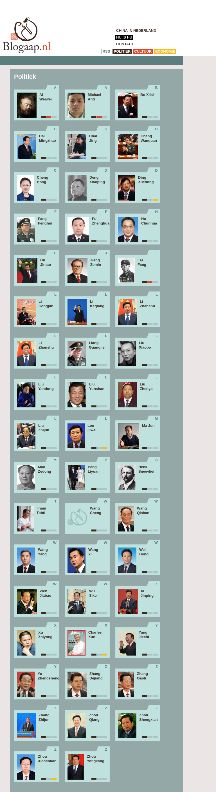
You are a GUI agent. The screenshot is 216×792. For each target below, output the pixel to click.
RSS (106, 51)
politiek (122, 51)
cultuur (143, 51)
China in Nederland (136, 30)
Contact (125, 44)
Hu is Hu (124, 37)
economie (165, 51)
